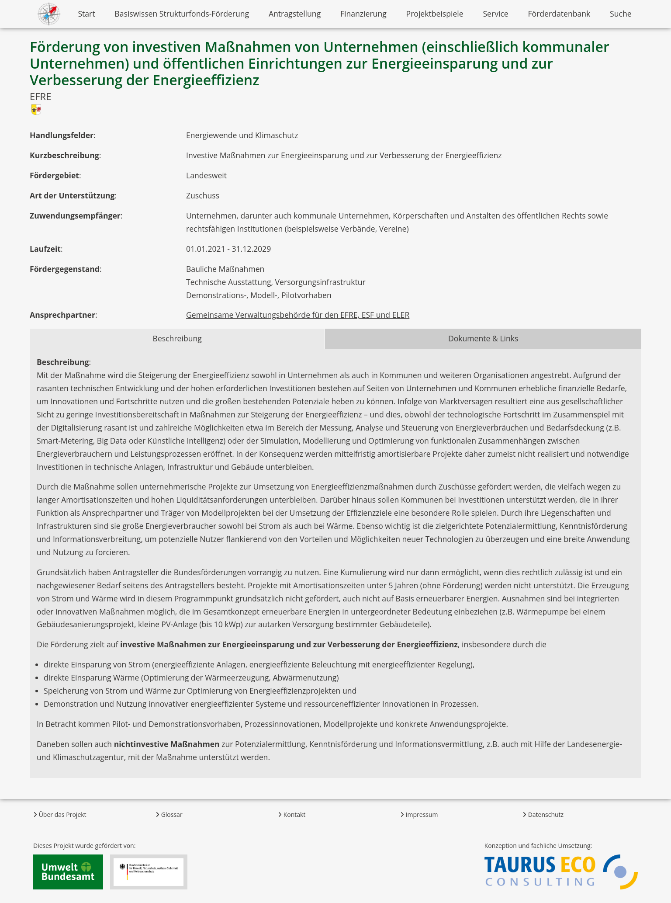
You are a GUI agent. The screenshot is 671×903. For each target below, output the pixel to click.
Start (86, 13)
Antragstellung (295, 13)
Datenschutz (543, 814)
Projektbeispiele (434, 13)
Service (495, 13)
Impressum (419, 814)
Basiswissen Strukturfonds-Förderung (181, 13)
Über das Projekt (59, 814)
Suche (621, 13)
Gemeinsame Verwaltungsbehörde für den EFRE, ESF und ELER (297, 314)
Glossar (169, 814)
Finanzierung (363, 13)
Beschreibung (177, 338)
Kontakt (291, 814)
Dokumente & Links (483, 338)
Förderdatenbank (559, 13)
